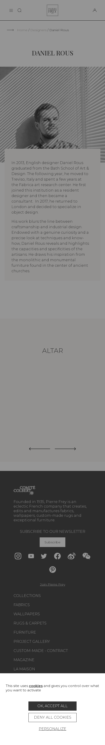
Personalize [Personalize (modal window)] (52, 729)
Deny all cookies (52, 717)
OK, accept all (52, 706)
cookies (36, 686)
